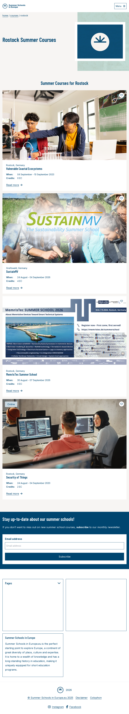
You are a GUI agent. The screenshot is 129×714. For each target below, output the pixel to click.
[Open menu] (120, 6)
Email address (13, 538)
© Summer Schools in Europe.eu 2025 (50, 697)
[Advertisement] (98, 605)
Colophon (96, 697)
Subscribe (65, 556)
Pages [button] (33, 583)
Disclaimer (82, 697)
